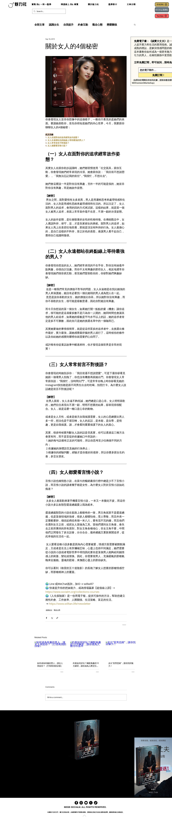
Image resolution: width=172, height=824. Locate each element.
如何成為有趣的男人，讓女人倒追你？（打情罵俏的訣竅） (50, 664)
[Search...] (49, 11)
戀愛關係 (112, 24)
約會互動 (83, 24)
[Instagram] (81, 803)
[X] (91, 803)
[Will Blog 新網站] (162, 9)
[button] (135, 24)
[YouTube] (162, 16)
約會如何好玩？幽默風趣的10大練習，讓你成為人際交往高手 (86, 664)
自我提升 (68, 24)
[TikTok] (95, 803)
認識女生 (54, 24)
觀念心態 (97, 24)
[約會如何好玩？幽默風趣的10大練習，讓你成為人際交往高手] (86, 650)
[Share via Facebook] (46, 618)
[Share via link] (57, 618)
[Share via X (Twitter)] (52, 618)
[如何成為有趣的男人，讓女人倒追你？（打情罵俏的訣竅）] (50, 650)
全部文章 (39, 24)
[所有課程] (162, 4)
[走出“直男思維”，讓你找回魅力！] (121, 650)
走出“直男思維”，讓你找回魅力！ (120, 664)
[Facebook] (76, 803)
